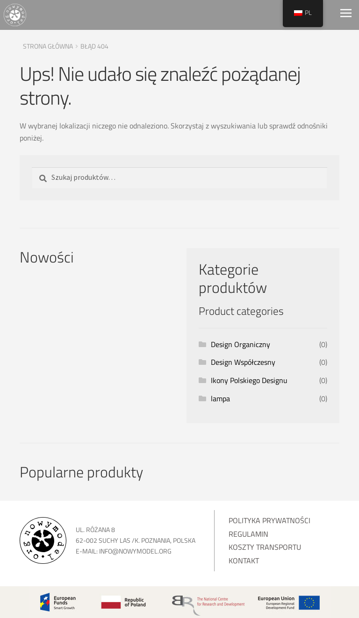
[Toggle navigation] (346, 14)
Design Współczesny (243, 362)
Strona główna (48, 46)
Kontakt (244, 560)
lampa (220, 398)
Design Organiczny (240, 344)
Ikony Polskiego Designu (249, 380)
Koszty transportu (265, 547)
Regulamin (248, 534)
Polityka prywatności (269, 520)
